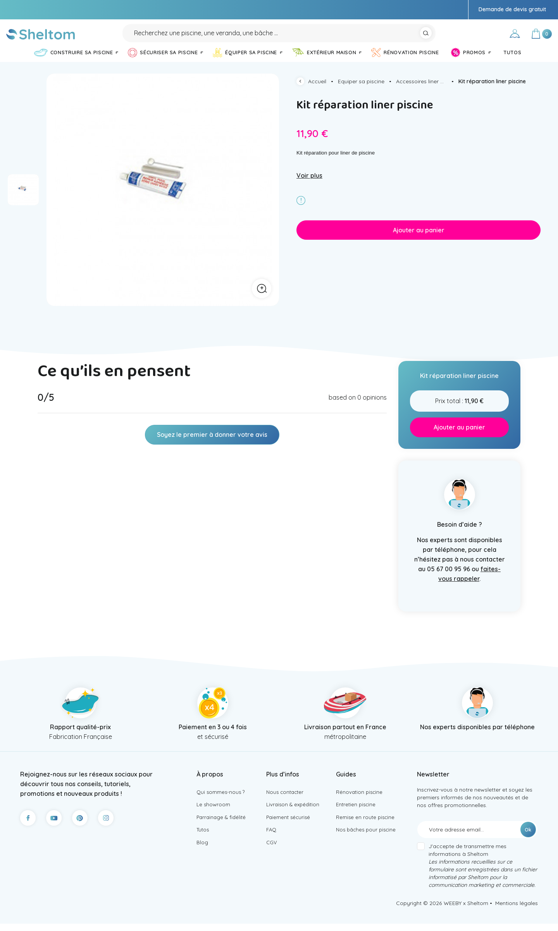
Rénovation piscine (360, 799)
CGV (271, 853)
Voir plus (309, 182)
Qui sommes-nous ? (222, 799)
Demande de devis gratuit (512, 9)
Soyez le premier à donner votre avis (212, 442)
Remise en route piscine (366, 826)
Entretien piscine (357, 813)
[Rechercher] (279, 36)
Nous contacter (286, 799)
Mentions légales (516, 910)
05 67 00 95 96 (448, 576)
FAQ (271, 840)
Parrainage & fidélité (222, 826)
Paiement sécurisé (289, 826)
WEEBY (453, 910)
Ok (528, 837)
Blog (202, 853)
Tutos (203, 840)
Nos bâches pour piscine (368, 840)
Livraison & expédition (294, 813)
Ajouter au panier (418, 237)
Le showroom (213, 813)
